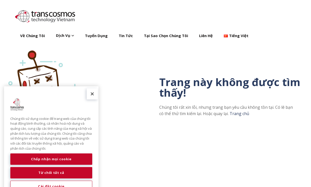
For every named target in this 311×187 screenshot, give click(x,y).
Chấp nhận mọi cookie (51, 164)
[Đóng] (92, 99)
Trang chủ (239, 113)
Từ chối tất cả (51, 178)
